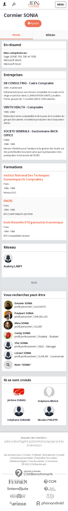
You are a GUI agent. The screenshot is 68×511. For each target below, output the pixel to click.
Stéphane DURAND (18, 420)
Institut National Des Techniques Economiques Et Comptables (27, 177)
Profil (16, 35)
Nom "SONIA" (23, 364)
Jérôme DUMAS (16, 400)
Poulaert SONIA (24, 313)
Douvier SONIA (23, 303)
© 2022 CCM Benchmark (34, 464)
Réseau (50, 35)
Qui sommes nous (12, 455)
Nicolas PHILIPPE (48, 420)
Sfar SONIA (21, 343)
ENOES (8, 201)
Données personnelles (22, 458)
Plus (34, 282)
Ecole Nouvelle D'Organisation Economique (33, 222)
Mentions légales (19, 461)
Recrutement (49, 455)
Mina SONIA (22, 323)
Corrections (51, 461)
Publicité (37, 455)
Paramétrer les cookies (46, 458)
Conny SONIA (22, 333)
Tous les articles (36, 461)
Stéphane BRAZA (48, 401)
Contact (27, 455)
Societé (60, 455)
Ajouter (35, 23)
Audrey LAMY (13, 266)
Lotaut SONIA (23, 353)
